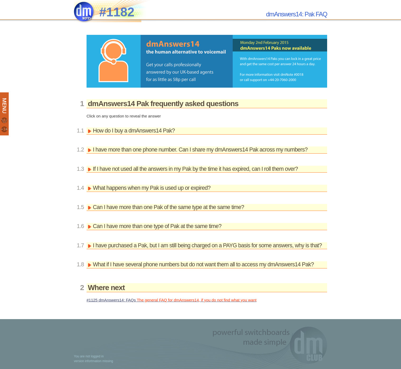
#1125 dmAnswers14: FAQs (171, 300)
